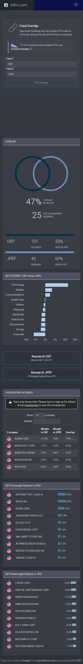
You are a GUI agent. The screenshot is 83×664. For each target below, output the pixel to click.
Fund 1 (10, 58)
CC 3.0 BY (76, 660)
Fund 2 (10, 68)
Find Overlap (41, 82)
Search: (42, 421)
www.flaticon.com (46, 660)
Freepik (26, 660)
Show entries (41, 415)
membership (31, 405)
